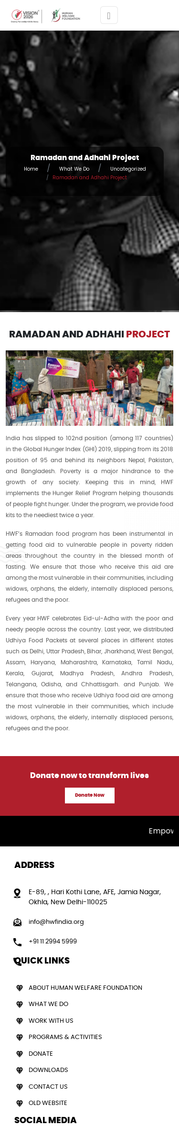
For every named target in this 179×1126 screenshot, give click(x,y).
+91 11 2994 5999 (53, 942)
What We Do (74, 169)
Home (31, 169)
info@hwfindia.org (56, 922)
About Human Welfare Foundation (85, 988)
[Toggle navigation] (109, 15)
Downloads (48, 1070)
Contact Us (48, 1087)
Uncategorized (128, 169)
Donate (41, 1054)
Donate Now (90, 795)
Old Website (48, 1103)
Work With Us (51, 1021)
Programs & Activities (65, 1037)
